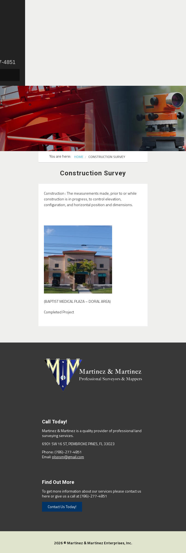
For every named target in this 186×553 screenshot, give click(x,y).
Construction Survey (106, 156)
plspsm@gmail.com (68, 457)
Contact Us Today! (62, 506)
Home (78, 156)
